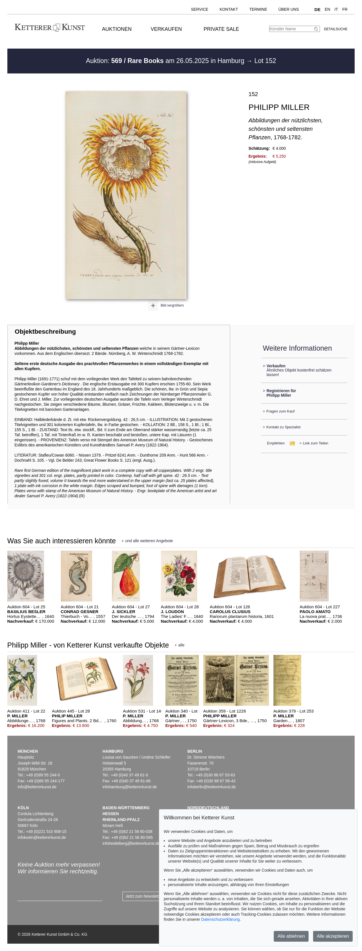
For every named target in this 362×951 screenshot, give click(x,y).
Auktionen (117, 29)
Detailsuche (336, 29)
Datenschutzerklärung (220, 919)
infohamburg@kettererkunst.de (129, 787)
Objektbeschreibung (45, 331)
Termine (258, 9)
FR (345, 9)
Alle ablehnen (291, 936)
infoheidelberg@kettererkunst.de (131, 843)
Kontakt (228, 9)
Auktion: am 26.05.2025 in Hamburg (166, 60)
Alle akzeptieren (333, 936)
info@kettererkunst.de (37, 787)
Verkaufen (166, 29)
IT (336, 9)
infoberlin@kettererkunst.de (211, 787)
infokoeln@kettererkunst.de (42, 837)
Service (199, 9)
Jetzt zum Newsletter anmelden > (155, 896)
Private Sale (221, 29)
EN (327, 9)
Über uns (288, 9)
